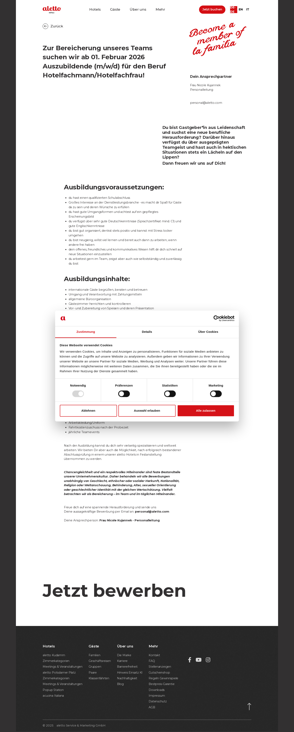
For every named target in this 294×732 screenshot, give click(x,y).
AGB (150, 708)
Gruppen (95, 667)
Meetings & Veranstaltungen (63, 667)
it (247, 10)
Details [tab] (147, 332)
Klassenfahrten (99, 678)
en (241, 10)
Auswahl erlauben (147, 410)
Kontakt (153, 655)
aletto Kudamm (54, 655)
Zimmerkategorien (57, 661)
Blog (119, 684)
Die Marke (123, 655)
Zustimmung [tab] (86, 332)
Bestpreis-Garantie (160, 684)
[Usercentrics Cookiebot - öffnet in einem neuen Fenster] (216, 318)
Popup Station (53, 690)
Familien (95, 655)
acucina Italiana (54, 696)
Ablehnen (88, 410)
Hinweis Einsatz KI (129, 673)
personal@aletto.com (206, 103)
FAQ (150, 661)
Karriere (121, 661)
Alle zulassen (205, 410)
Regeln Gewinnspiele (162, 678)
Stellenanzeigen (159, 667)
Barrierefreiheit (127, 667)
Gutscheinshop (158, 673)
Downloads (155, 690)
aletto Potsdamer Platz (59, 673)
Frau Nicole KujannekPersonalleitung (205, 87)
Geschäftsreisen (100, 661)
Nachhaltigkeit (126, 678)
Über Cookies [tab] (208, 332)
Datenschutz (156, 702)
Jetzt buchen (212, 10)
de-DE (232, 10)
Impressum (155, 696)
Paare (93, 673)
